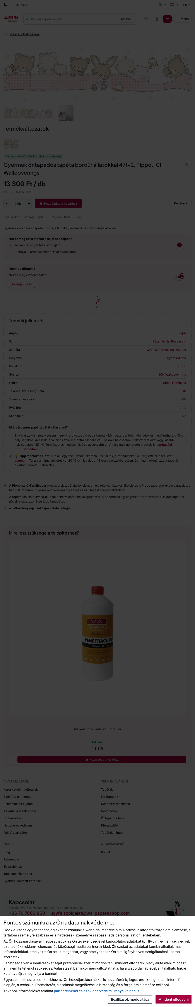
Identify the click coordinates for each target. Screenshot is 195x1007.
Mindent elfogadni (173, 999)
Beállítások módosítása (130, 999)
